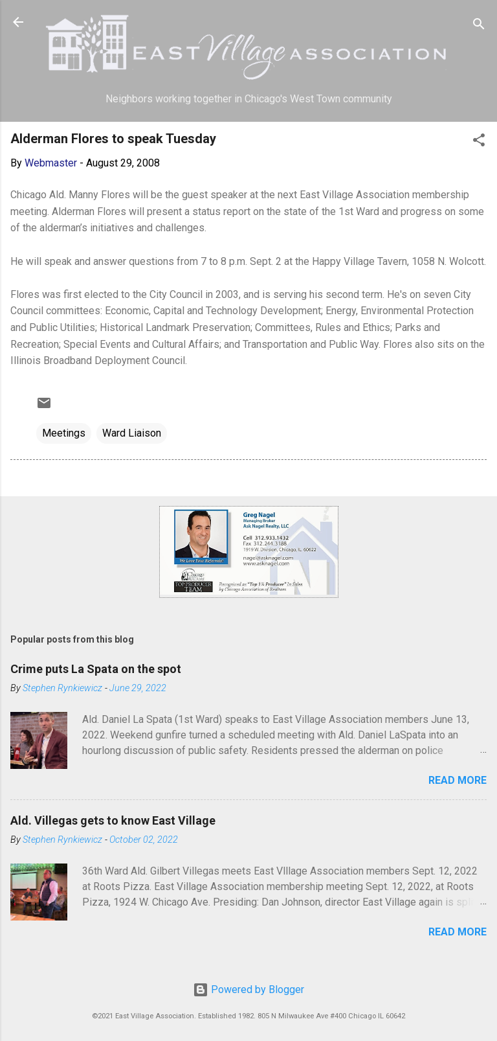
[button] (479, 142)
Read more (457, 780)
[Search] (479, 26)
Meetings (63, 433)
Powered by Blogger (248, 989)
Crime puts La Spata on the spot (95, 669)
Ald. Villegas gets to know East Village (112, 820)
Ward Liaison (131, 433)
